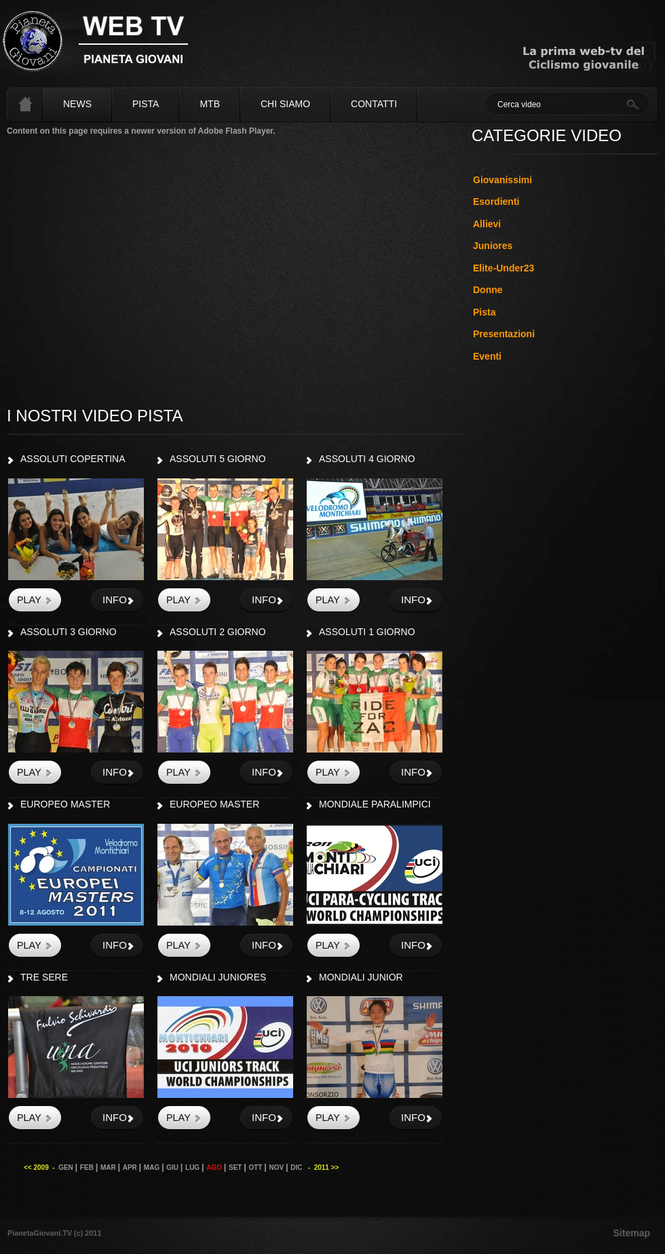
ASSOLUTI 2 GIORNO (218, 631)
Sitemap (631, 1233)
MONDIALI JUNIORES (218, 977)
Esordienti (496, 201)
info (114, 599)
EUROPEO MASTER (65, 804)
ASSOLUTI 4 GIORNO (367, 458)
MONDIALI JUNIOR (361, 977)
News (77, 103)
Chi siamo (285, 103)
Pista (145, 103)
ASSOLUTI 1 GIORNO (367, 631)
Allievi (487, 223)
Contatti (374, 103)
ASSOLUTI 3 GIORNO (68, 631)
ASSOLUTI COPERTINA (73, 458)
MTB (210, 103)
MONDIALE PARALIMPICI (375, 804)
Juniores (492, 245)
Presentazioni (504, 333)
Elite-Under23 (503, 268)
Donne (488, 289)
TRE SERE (44, 977)
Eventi (487, 356)
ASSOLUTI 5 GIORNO (218, 458)
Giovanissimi (502, 179)
